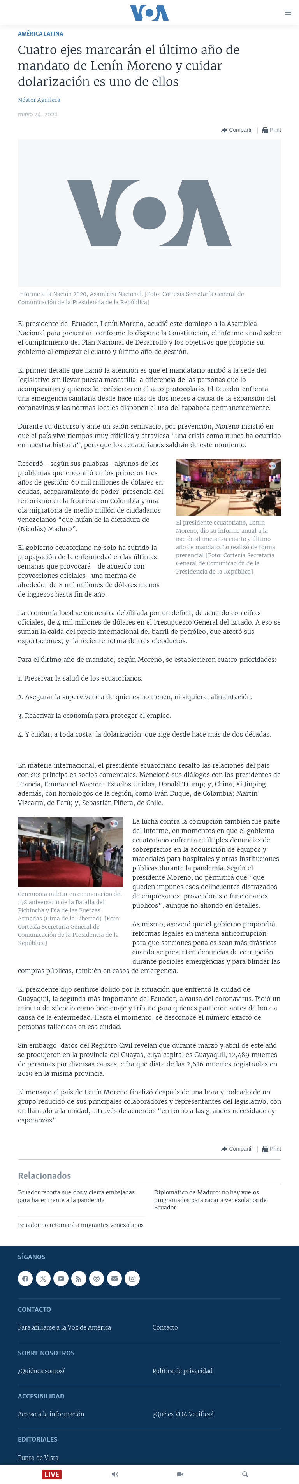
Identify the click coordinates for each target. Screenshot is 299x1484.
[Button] (237, 130)
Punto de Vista (38, 1457)
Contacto (165, 1328)
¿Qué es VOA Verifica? (183, 1414)
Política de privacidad (183, 1371)
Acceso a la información (51, 1414)
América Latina (40, 34)
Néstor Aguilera (39, 99)
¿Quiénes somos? (41, 1371)
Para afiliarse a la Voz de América (64, 1328)
